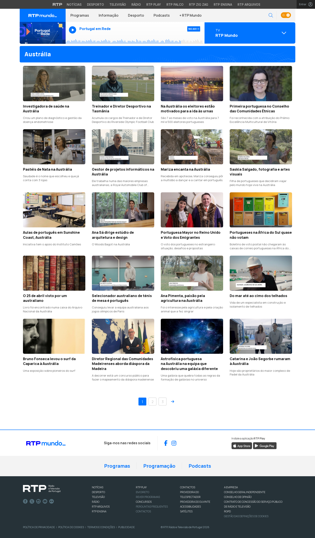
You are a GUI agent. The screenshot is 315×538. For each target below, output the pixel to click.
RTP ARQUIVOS (101, 506)
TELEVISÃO (98, 497)
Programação (159, 466)
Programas (79, 15)
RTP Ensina (99, 511)
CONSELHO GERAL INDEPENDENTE (244, 492)
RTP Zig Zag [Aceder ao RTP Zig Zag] (198, 4)
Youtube (45, 501)
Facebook (25, 501)
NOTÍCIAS (97, 487)
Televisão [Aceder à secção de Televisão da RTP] (117, 4)
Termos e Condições (101, 527)
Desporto (136, 15)
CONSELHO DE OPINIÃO (238, 497)
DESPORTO (98, 492)
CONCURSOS (144, 502)
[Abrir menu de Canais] (249, 33)
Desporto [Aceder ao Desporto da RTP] (95, 4)
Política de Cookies (71, 527)
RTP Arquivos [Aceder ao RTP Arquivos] (249, 4)
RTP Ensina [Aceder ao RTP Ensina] (223, 4)
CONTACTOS (187, 487)
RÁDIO (95, 502)
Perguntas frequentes (152, 506)
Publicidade (126, 527)
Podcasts (162, 15)
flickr (51, 501)
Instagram (38, 501)
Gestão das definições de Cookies (246, 516)
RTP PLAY (141, 487)
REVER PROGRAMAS (148, 497)
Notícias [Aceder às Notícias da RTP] (74, 4)
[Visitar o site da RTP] (57, 4)
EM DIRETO (142, 492)
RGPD (227, 511)
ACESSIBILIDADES (190, 506)
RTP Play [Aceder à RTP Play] (153, 4)
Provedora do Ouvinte (195, 502)
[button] (271, 15)
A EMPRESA (231, 487)
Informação (108, 15)
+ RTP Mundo (190, 15)
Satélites (186, 511)
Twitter (32, 501)
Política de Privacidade (39, 527)
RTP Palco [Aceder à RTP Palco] (175, 4)
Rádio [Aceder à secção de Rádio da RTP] (136, 4)
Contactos (143, 511)
